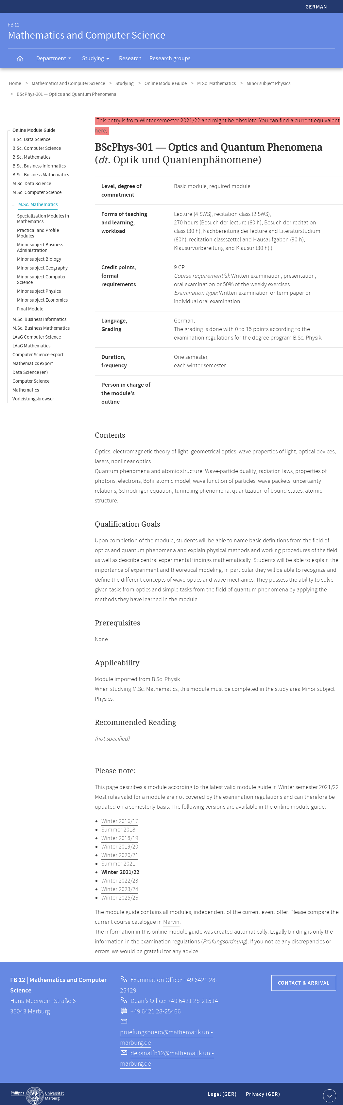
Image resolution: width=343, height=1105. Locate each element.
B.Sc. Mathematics (31, 153)
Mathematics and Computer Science (64, 83)
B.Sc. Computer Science (36, 144)
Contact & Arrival (304, 979)
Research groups (170, 58)
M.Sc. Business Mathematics (41, 324)
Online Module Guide (156, 83)
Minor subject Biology (39, 255)
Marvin (171, 918)
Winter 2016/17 (119, 817)
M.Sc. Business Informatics (39, 315)
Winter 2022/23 (119, 877)
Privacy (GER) (263, 1093)
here (100, 127)
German (316, 7)
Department (56, 59)
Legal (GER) (223, 1093)
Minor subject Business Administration (40, 244)
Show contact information (328, 1091)
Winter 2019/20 (119, 843)
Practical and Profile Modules (38, 229)
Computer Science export (37, 351)
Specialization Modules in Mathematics (43, 215)
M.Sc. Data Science (31, 180)
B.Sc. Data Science (31, 135)
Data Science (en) (30, 368)
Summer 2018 (118, 826)
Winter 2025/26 (119, 894)
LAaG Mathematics (31, 342)
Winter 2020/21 (119, 851)
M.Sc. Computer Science (36, 188)
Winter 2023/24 (119, 885)
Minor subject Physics (253, 83)
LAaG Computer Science (36, 333)
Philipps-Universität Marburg (37, 1092)
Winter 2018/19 (119, 834)
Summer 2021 (118, 860)
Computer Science (30, 377)
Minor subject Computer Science (41, 276)
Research (130, 58)
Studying (97, 59)
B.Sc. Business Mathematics (40, 171)
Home (14, 83)
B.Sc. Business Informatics (39, 162)
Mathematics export (32, 360)
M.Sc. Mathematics (204, 83)
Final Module (30, 305)
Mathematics (25, 386)
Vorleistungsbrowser (33, 395)
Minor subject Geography (42, 264)
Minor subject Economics (42, 296)
